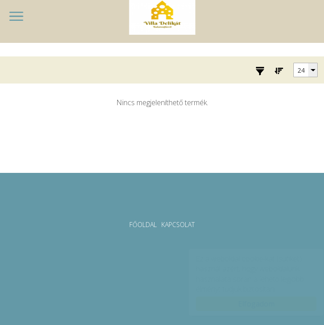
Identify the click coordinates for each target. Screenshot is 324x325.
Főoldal (143, 224)
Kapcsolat (178, 224)
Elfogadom (247, 304)
